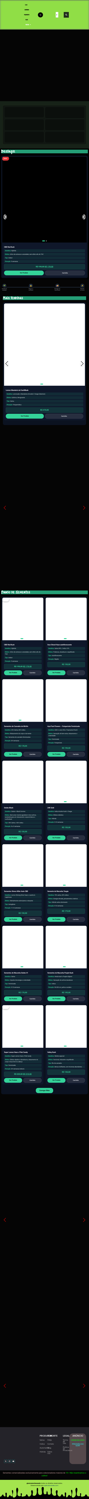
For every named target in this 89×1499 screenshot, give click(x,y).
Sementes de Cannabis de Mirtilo (16, 726)
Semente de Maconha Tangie (57, 891)
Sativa (42, 1440)
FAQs (49, 1440)
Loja (26, 4)
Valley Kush (51, 1052)
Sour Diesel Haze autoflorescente (59, 645)
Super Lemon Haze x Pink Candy (16, 1052)
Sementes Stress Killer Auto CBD (16, 891)
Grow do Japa (77, 1440)
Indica (42, 1444)
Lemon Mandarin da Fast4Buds (17, 390)
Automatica (44, 1448)
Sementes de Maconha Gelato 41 (16, 973)
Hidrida (43, 1452)
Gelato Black (8, 808)
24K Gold (50, 808)
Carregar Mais (44, 1091)
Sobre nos (49, 1453)
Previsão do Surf (78, 1445)
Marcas (27, 24)
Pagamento (26, 14)
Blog (27, 19)
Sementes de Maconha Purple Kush (60, 973)
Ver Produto (24, 273)
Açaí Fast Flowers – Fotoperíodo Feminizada (63, 726)
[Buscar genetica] (57, 15)
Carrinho (26, 9)
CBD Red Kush (9, 247)
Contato (50, 1444)
